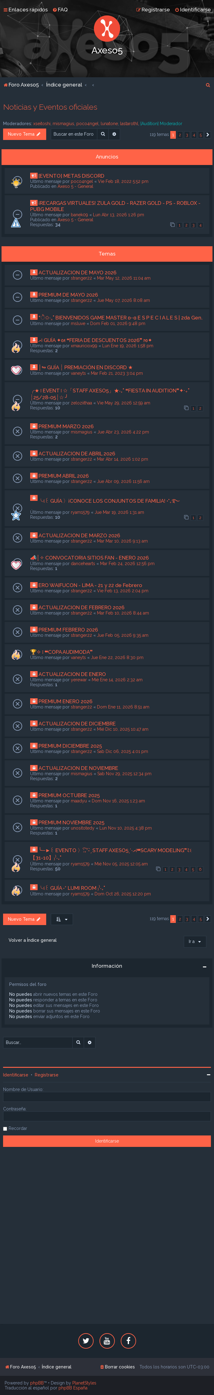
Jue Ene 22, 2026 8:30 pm (117, 657)
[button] (208, 135)
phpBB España (73, 1387)
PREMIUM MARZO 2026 (66, 426)
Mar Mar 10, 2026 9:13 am (122, 541)
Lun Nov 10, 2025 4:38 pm (125, 828)
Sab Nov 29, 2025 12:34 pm (124, 773)
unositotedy (83, 828)
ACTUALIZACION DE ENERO (72, 674)
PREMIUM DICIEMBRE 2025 (70, 746)
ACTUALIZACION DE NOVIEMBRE (78, 768)
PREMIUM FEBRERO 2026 (68, 630)
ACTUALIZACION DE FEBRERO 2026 (81, 607)
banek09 (79, 214)
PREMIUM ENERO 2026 (65, 701)
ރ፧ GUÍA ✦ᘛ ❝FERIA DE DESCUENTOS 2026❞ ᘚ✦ (95, 340)
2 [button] (180, 135)
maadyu (79, 800)
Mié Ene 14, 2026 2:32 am (117, 679)
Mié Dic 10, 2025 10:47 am (122, 729)
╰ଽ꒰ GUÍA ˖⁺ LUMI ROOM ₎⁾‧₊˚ (71, 888)
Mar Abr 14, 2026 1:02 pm (122, 459)
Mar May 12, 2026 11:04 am (124, 278)
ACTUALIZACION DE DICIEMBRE (77, 724)
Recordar (18, 1128)
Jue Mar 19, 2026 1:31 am (119, 512)
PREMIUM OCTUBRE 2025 (69, 795)
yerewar (79, 679)
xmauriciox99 (84, 345)
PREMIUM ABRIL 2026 (63, 476)
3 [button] (187, 135)
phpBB (37, 1382)
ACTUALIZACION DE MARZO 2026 (79, 535)
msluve (78, 323)
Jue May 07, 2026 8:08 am (123, 300)
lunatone (109, 123)
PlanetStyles (84, 1382)
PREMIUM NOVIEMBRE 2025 (71, 822)
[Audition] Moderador (161, 123)
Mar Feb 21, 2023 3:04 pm (117, 373)
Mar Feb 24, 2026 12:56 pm (127, 563)
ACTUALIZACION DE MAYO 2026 (77, 272)
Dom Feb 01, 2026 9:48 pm (117, 323)
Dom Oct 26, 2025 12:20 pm (123, 893)
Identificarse (15, 1074)
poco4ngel (87, 123)
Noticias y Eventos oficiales (50, 107)
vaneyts (78, 373)
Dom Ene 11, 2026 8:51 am (123, 706)
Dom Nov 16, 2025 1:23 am (118, 800)
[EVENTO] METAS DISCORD (71, 176)
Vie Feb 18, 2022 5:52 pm (123, 181)
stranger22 (81, 278)
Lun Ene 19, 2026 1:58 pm (127, 345)
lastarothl (129, 123)
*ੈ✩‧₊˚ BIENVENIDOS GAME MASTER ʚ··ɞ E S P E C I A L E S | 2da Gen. (120, 318)
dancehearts (83, 563)
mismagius (63, 123)
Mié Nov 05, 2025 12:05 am (121, 863)
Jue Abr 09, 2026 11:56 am (123, 481)
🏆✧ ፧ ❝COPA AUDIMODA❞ (61, 652)
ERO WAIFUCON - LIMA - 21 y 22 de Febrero (90, 585)
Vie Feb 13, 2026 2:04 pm (122, 590)
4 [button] (194, 135)
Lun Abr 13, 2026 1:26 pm (118, 214)
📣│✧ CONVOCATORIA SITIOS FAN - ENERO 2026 (89, 558)
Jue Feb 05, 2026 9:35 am (122, 635)
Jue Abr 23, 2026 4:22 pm (123, 431)
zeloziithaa (81, 402)
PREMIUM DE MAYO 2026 (68, 295)
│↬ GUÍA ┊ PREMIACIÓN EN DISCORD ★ (85, 367)
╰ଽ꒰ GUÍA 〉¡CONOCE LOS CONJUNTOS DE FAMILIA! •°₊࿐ (109, 501)
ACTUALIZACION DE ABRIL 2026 (76, 453)
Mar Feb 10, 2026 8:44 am (123, 613)
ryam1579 (80, 512)
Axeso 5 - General (75, 186)
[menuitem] (60, 9)
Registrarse (47, 1074)
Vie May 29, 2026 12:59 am (123, 402)
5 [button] (201, 135)
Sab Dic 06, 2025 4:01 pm (122, 751)
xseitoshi (41, 123)
